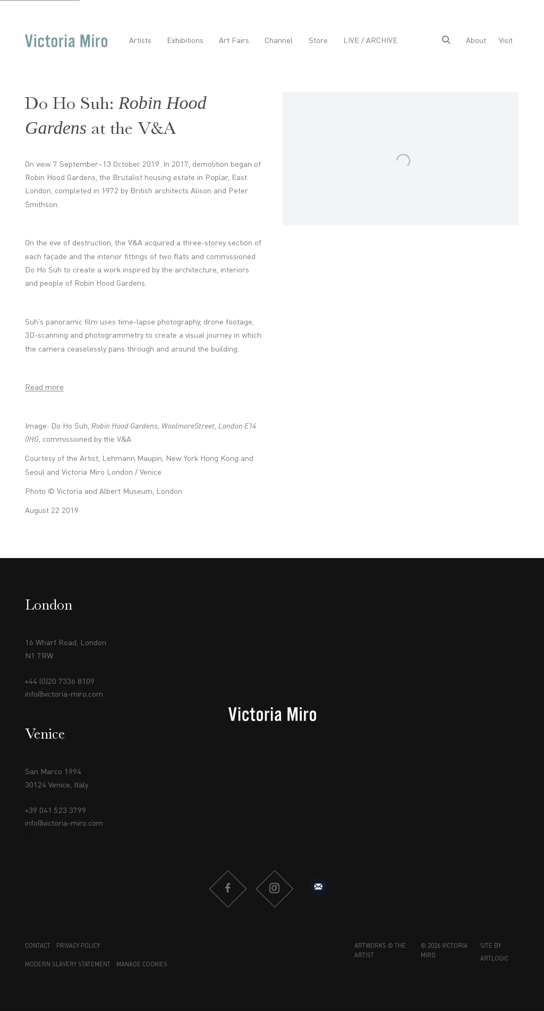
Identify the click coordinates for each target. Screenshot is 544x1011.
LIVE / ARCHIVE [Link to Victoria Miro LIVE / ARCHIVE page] (370, 41)
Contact (37, 946)
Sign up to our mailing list (318, 886)
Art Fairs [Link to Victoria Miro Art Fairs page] (234, 41)
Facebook (227, 888)
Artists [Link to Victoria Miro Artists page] (140, 41)
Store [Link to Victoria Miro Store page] (318, 41)
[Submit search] (446, 40)
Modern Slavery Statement (67, 965)
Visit (506, 41)
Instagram (274, 888)
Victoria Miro (66, 41)
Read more (44, 387)
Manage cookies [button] (141, 965)
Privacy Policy (78, 946)
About (476, 41)
